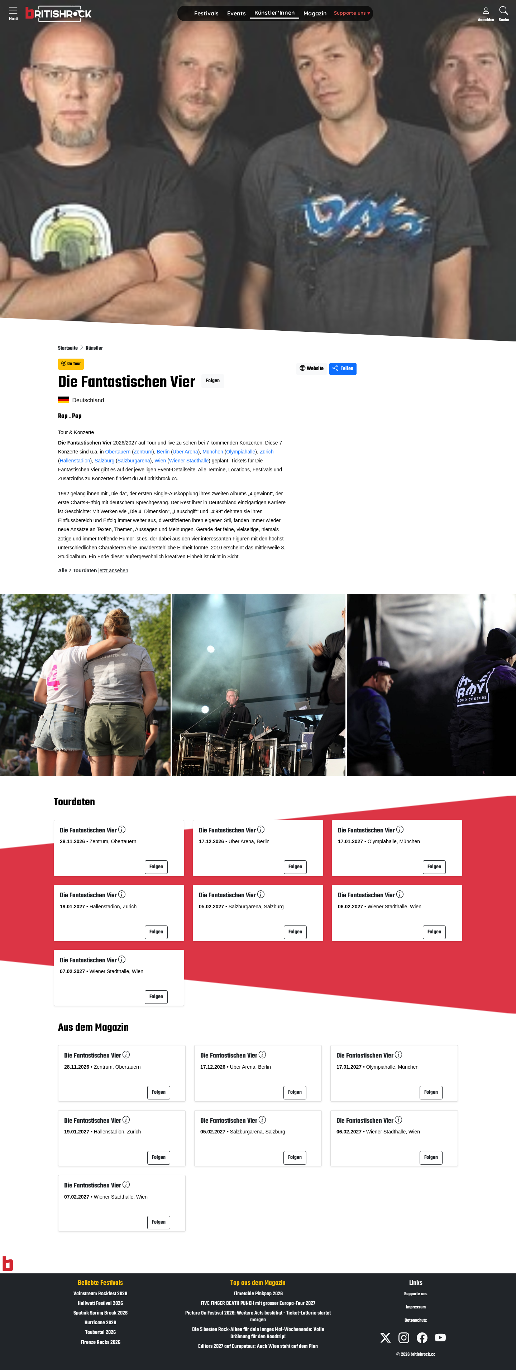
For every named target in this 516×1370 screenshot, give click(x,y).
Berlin (163, 452)
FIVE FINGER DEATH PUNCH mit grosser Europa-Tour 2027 (258, 1303)
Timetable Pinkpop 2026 (258, 1294)
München (212, 452)
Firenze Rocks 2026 (100, 1343)
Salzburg (104, 460)
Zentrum (143, 452)
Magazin (315, 13)
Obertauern (118, 452)
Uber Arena (185, 452)
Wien (160, 460)
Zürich (267, 452)
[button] (206, 13)
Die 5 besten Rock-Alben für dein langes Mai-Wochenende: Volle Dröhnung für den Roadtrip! (258, 1333)
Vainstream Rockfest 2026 (100, 1294)
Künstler (94, 348)
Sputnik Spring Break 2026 (100, 1313)
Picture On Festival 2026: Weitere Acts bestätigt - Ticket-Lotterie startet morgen (258, 1316)
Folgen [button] (213, 381)
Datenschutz (416, 1320)
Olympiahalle (240, 452)
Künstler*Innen (274, 12)
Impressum (416, 1307)
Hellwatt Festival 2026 (100, 1303)
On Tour (71, 364)
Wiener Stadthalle (189, 460)
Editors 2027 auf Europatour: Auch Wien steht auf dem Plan (258, 1346)
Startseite (68, 348)
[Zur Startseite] (7, 1263)
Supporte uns (352, 13)
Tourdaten (74, 802)
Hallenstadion (75, 460)
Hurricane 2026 (100, 1323)
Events (236, 13)
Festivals (206, 13)
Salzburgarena (134, 460)
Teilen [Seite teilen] (343, 369)
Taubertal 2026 (100, 1332)
